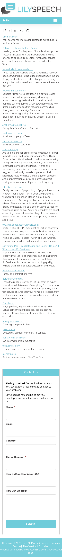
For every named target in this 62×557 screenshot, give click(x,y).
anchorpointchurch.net (14, 125)
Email (10, 424)
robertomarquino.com (14, 90)
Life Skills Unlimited (12, 187)
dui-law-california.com (14, 337)
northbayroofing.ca (12, 278)
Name (10, 407)
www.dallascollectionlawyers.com (20, 224)
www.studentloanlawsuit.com (17, 69)
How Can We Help (17, 490)
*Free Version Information (35, 546)
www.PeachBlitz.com (35, 549)
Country (12, 440)
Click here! (8, 303)
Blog (30, 553)
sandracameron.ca (12, 141)
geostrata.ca (8, 329)
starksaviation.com (12, 133)
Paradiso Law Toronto (13, 270)
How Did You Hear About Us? (24, 474)
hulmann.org (9, 354)
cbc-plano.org (10, 149)
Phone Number (16, 457)
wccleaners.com (11, 346)
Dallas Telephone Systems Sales (19, 48)
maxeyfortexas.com (12, 321)
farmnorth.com (10, 36)
